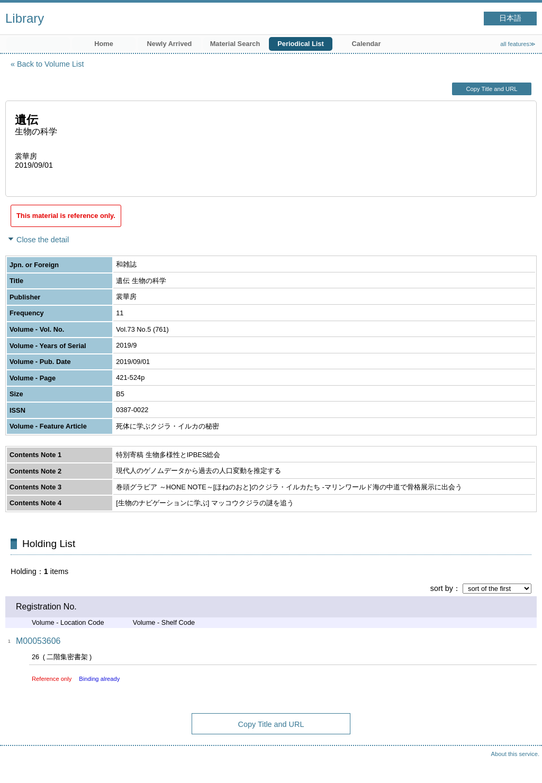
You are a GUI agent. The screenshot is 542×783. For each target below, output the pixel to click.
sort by (441, 588)
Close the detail (42, 239)
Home (103, 44)
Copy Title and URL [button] (491, 89)
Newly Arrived (169, 44)
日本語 (510, 18)
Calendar (366, 44)
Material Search (235, 44)
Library (24, 18)
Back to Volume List (50, 64)
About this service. (515, 754)
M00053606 (38, 640)
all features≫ (518, 44)
